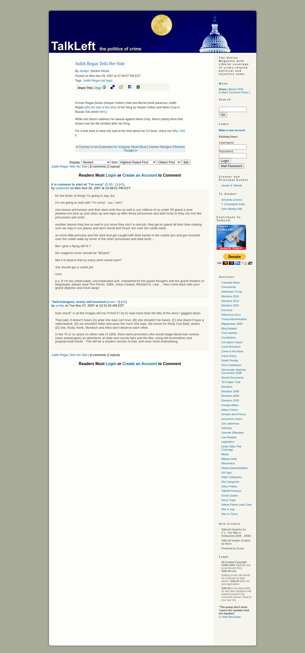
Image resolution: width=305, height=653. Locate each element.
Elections (226, 386)
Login (111, 175)
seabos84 (62, 188)
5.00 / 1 (111, 184)
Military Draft (229, 458)
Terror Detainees (231, 365)
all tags (107, 80)
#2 (124, 302)
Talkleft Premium (231, 490)
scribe (60, 305)
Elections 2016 (230, 296)
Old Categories (230, 481)
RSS (240, 89)
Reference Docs (231, 314)
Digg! (97, 88)
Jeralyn (84, 71)
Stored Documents (232, 377)
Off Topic (226, 472)
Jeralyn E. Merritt (231, 185)
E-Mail (223, 92)
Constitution (228, 337)
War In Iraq (228, 509)
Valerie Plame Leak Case (236, 504)
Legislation (227, 441)
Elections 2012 (230, 300)
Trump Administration (234, 319)
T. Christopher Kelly (233, 204)
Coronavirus (228, 286)
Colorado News (230, 282)
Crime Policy (229, 356)
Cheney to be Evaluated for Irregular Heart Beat (112, 147)
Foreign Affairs (230, 405)
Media (105, 71)
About (231, 89)
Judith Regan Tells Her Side (69, 166)
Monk (228, 543)
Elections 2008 (230, 395)
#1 (121, 184)
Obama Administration (234, 468)
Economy (227, 310)
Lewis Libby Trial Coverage (231, 448)
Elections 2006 (230, 391)
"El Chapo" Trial (230, 382)
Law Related (228, 437)
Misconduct (228, 463)
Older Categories (231, 477)
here (102, 112)
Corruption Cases (232, 342)
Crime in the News (232, 351)
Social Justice (229, 495)
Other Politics (229, 486)
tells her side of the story (100, 107)
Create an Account (139, 175)
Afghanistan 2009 (232, 323)
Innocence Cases (231, 418)
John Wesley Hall (231, 208)
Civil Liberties (229, 332)
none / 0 (113, 302)
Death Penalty (229, 360)
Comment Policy (238, 92)
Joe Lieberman (230, 423)
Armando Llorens (231, 199)
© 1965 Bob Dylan (230, 616)
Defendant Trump (231, 291)
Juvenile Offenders (232, 432)
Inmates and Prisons (233, 414)
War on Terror (229, 513)
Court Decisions (231, 346)
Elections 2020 (230, 400)
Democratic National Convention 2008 (233, 371)
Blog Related (229, 328)
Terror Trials (228, 500)
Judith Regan (92, 80)
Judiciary (226, 427)
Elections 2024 (230, 305)
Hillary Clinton (229, 409)
